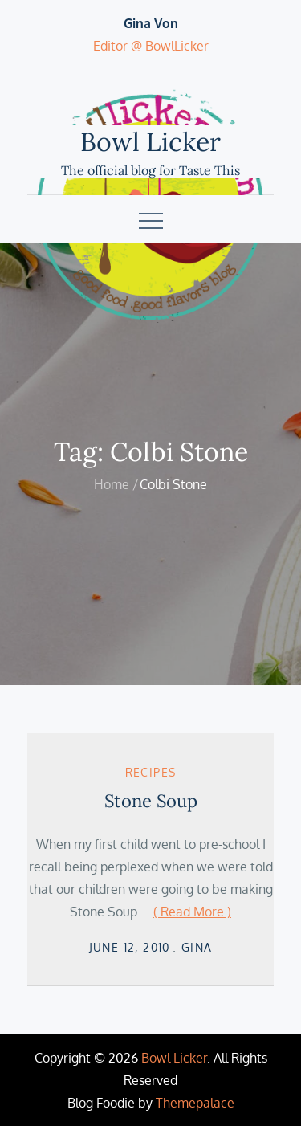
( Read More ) (192, 912)
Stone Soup (150, 800)
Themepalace (195, 1103)
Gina (197, 947)
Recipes (151, 772)
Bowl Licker (150, 141)
